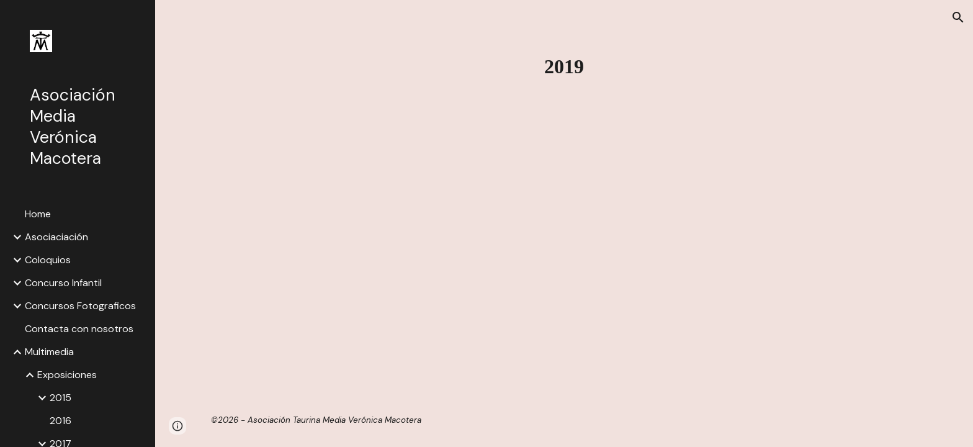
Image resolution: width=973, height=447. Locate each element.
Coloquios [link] (48, 259)
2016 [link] (60, 420)
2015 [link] (60, 397)
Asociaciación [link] (56, 236)
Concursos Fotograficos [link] (80, 305)
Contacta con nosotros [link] (79, 328)
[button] (958, 17)
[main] (564, 66)
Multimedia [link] (49, 351)
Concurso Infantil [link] (63, 282)
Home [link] (38, 213)
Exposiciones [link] (67, 374)
